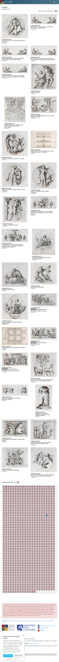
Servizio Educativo (43, 627)
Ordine (39, 11)
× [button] (22, 635)
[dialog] (13, 647)
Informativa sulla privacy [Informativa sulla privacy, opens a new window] (12, 652)
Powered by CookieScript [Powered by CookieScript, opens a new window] (13, 658)
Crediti (44, 620)
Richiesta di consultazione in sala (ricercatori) (30, 620)
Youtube (41, 630)
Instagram (41, 629)
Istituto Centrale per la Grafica (9, 620)
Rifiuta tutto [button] (18, 655)
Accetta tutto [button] (8, 655)
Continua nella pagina (7, 482)
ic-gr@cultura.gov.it (33, 643)
